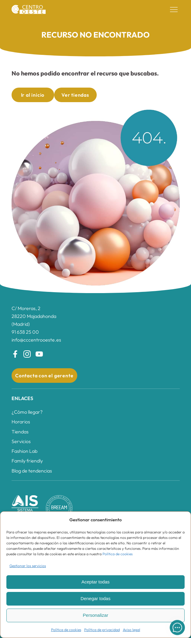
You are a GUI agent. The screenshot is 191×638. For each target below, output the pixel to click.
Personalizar (95, 615)
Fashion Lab (24, 451)
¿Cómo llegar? (27, 412)
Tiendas (20, 432)
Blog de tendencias (32, 471)
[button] (174, 9)
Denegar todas (95, 598)
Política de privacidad (102, 629)
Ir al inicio (33, 95)
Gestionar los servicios (27, 565)
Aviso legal (131, 629)
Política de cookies (117, 554)
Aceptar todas (96, 581)
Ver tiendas (75, 95)
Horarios (21, 422)
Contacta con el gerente (44, 375)
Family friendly (27, 461)
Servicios (21, 441)
